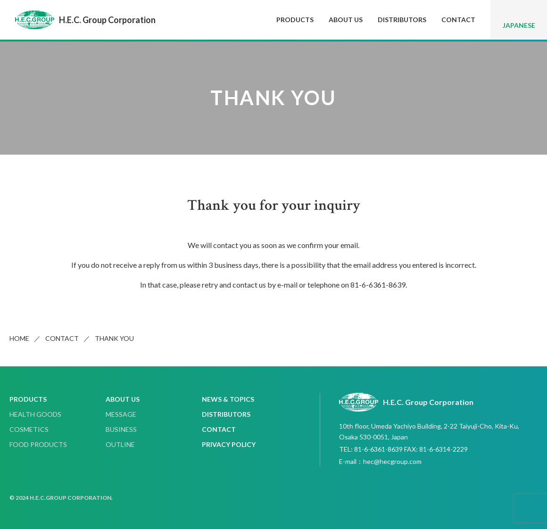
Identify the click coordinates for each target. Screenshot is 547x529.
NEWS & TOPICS (228, 399)
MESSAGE (121, 414)
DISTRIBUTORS (402, 20)
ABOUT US (346, 20)
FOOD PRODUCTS (38, 444)
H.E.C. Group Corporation (85, 19)
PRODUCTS (295, 20)
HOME (19, 338)
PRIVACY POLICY (229, 444)
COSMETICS (29, 429)
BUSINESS (121, 429)
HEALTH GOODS (35, 414)
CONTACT (458, 20)
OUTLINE (120, 444)
